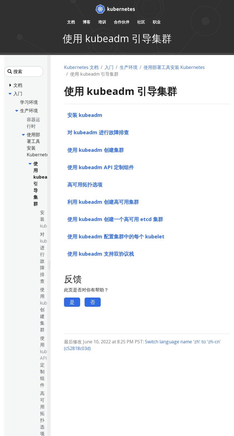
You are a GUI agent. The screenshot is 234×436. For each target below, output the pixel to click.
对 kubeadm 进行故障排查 (98, 132)
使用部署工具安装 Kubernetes (174, 67)
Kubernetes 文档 (81, 67)
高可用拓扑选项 (84, 184)
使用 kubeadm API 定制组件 (100, 167)
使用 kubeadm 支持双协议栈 (100, 253)
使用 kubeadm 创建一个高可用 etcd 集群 (115, 218)
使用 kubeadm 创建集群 (95, 149)
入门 (109, 67)
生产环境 (128, 67)
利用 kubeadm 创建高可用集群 (103, 201)
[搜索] (23, 71)
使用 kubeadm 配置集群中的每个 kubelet (115, 236)
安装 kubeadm (84, 114)
